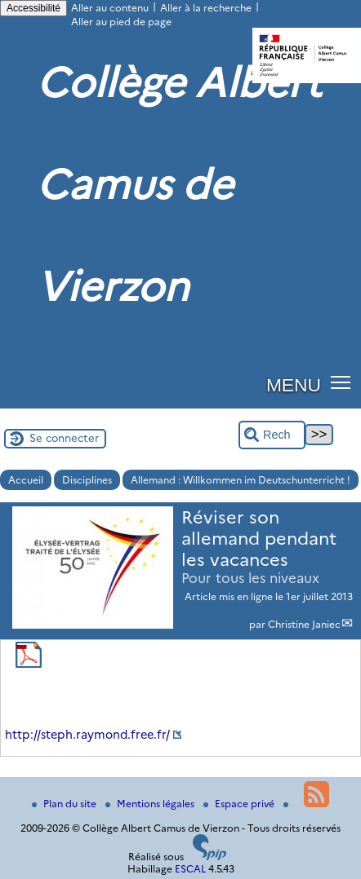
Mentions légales (151, 803)
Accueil (25, 480)
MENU (293, 384)
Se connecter (64, 437)
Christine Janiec (304, 624)
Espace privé (240, 803)
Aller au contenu (110, 8)
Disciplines (87, 480)
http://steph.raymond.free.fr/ (87, 734)
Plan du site (65, 803)
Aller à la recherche (206, 8)
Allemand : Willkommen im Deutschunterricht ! (240, 480)
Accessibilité (33, 8)
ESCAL (190, 869)
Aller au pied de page (121, 21)
